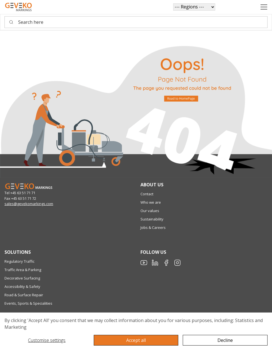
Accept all (136, 340)
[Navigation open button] (264, 7)
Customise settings (46, 340)
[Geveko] (18, 7)
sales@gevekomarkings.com (28, 203)
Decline (225, 340)
